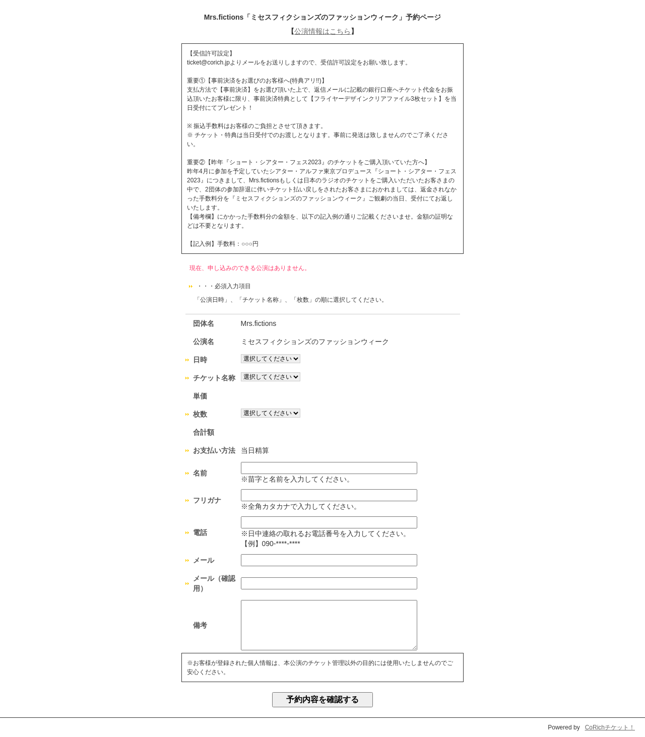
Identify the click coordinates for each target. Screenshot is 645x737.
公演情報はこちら (322, 31)
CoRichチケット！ (610, 727)
